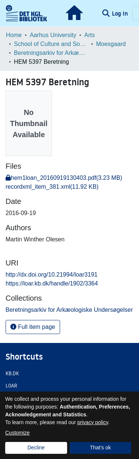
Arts (89, 35)
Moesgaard (111, 44)
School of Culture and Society (51, 44)
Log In (120, 13)
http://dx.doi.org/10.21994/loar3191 (51, 274)
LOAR (11, 385)
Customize (17, 433)
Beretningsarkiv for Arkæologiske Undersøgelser (51, 53)
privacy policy (92, 422)
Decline (36, 447)
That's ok (100, 447)
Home (14, 35)
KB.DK (12, 373)
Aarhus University (53, 35)
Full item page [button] (32, 327)
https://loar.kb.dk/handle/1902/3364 (52, 283)
